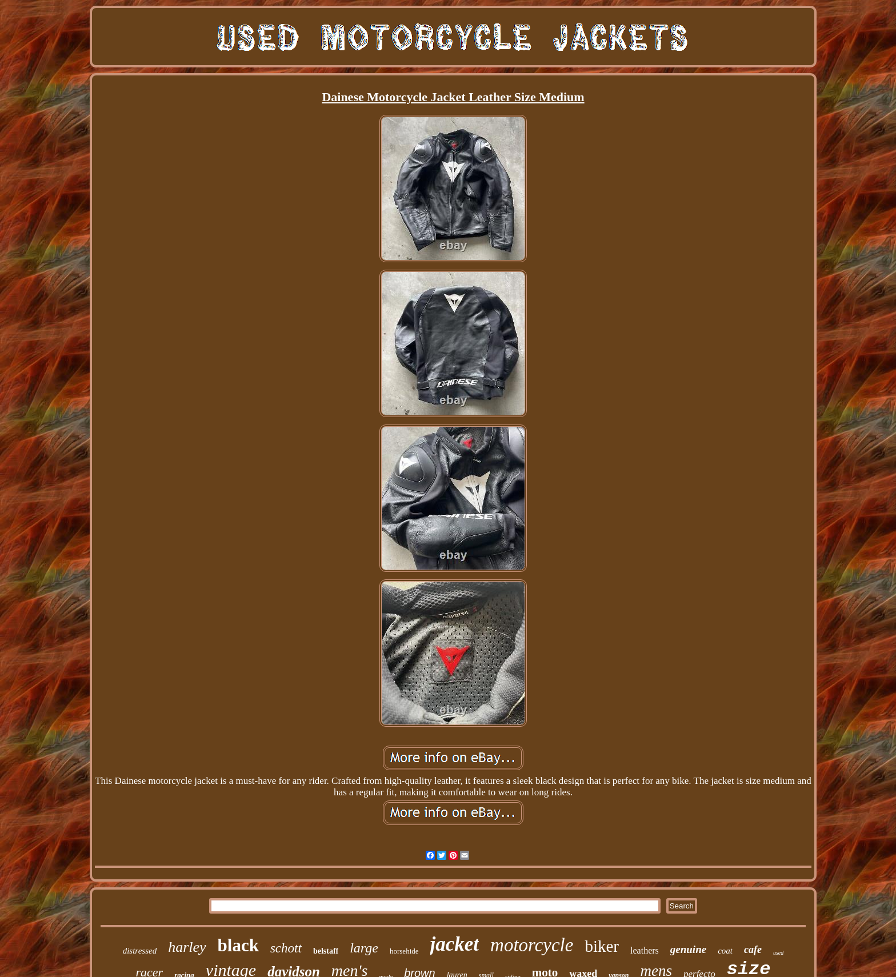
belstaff (325, 951)
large (364, 947)
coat (725, 950)
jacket (454, 944)
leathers (644, 950)
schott (286, 948)
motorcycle (531, 945)
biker (602, 946)
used (778, 953)
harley (187, 947)
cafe (753, 949)
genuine (688, 949)
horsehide (404, 951)
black (238, 945)
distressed (140, 950)
